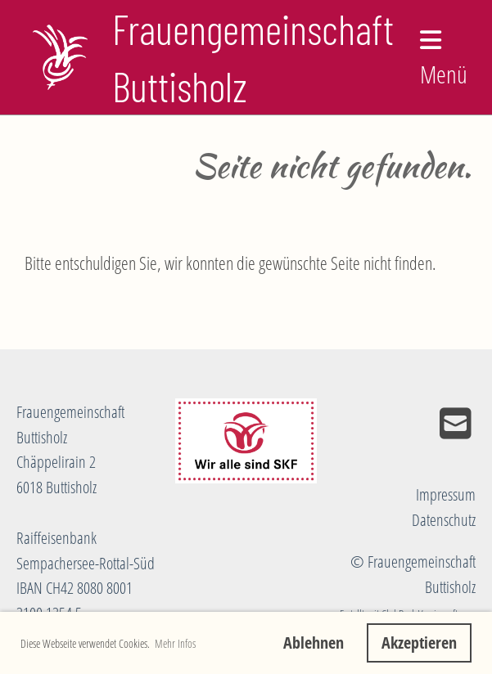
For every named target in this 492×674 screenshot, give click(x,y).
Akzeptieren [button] (419, 642)
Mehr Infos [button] (175, 643)
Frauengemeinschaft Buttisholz (253, 57)
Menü (443, 59)
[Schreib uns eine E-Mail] (456, 422)
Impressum (446, 494)
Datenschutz (444, 520)
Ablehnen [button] (313, 642)
